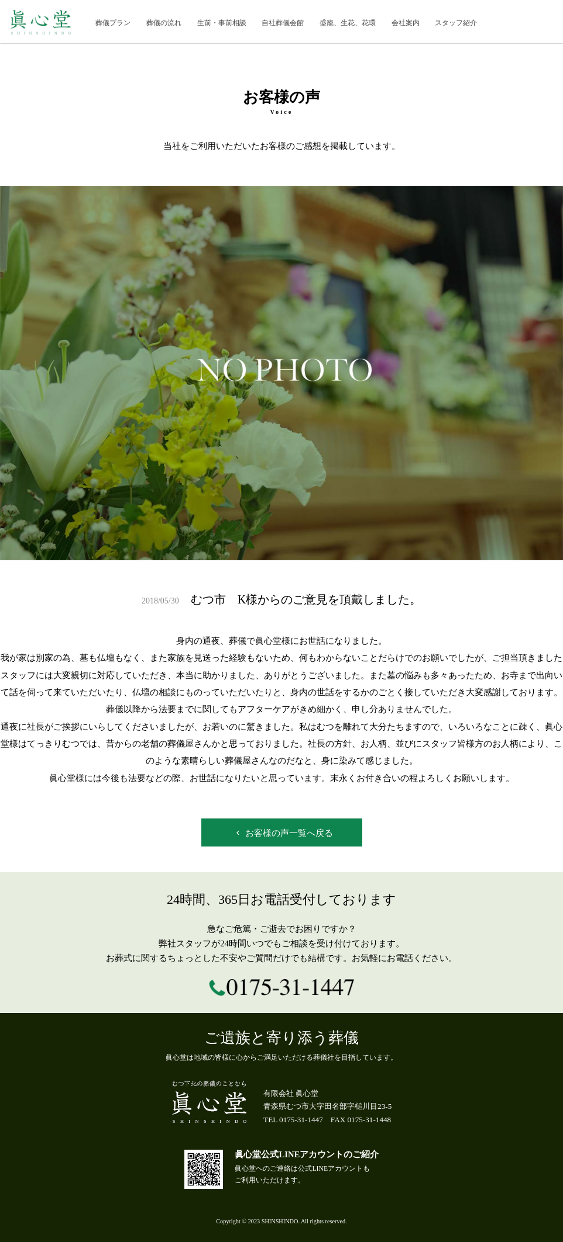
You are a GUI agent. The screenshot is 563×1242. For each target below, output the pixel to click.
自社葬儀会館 (283, 23)
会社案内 (406, 23)
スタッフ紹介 (456, 23)
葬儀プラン (113, 23)
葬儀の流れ (163, 23)
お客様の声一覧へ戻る (283, 833)
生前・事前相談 (221, 23)
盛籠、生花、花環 (348, 23)
